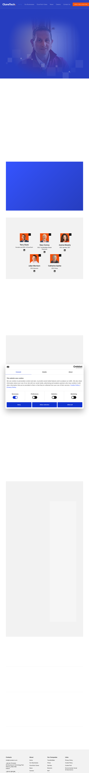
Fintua (49, 762)
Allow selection (44, 404)
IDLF (48, 770)
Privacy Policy (11, 387)
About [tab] (70, 372)
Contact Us (66, 4)
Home (20, 4)
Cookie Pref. (68, 765)
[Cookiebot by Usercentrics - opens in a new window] (74, 367)
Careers (58, 4)
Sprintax (49, 765)
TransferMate (51, 760)
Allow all (70, 404)
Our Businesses (29, 4)
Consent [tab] (18, 372)
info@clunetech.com (11, 760)
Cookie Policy (75, 385)
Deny (19, 404)
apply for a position (80, 4)
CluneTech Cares (42, 4)
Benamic (49, 768)
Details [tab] (44, 372)
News (51, 4)
